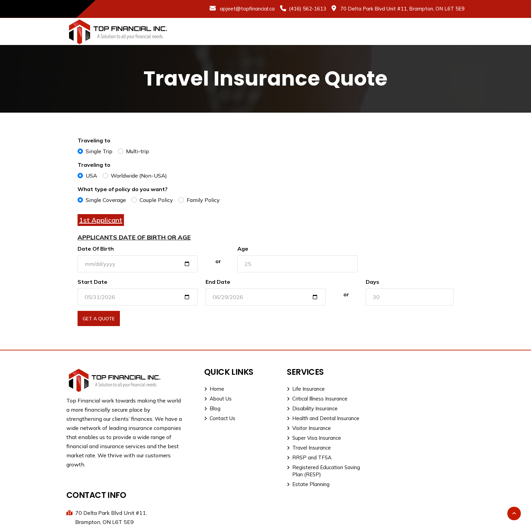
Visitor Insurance (304, 428)
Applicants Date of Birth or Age (134, 237)
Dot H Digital (449, 517)
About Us (215, 398)
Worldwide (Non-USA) (139, 175)
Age (243, 248)
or (218, 261)
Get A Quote (99, 319)
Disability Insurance (307, 408)
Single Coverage (106, 200)
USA (91, 175)
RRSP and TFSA (304, 457)
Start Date (92, 281)
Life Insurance (301, 389)
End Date (218, 281)
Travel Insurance (304, 447)
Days (372, 281)
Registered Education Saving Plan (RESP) (318, 471)
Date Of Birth (96, 248)
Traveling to (94, 140)
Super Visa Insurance (309, 438)
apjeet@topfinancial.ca (246, 8)
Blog (210, 408)
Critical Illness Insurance (312, 398)
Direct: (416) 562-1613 (406, 423)
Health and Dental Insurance (318, 418)
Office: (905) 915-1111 (406, 412)
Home (212, 389)
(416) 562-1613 (307, 8)
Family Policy (203, 200)
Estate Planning (303, 484)
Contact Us (217, 418)
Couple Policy (156, 200)
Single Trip (99, 151)
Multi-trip (137, 151)
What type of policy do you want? (123, 189)
